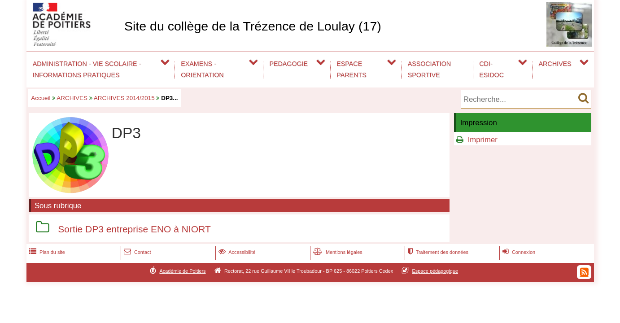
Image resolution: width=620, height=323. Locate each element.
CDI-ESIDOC (491, 69)
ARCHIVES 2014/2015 (124, 98)
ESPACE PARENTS (351, 69)
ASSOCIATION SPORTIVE (429, 69)
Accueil (40, 98)
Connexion (518, 252)
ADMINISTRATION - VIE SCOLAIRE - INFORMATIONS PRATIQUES (87, 69)
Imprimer (483, 139)
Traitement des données (437, 252)
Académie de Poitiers (182, 271)
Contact (136, 252)
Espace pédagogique (435, 271)
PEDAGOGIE (289, 63)
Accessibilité (236, 252)
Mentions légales (336, 252)
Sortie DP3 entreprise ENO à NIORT (134, 229)
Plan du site (46, 252)
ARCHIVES (555, 63)
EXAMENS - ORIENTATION (202, 69)
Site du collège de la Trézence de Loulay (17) (252, 26)
